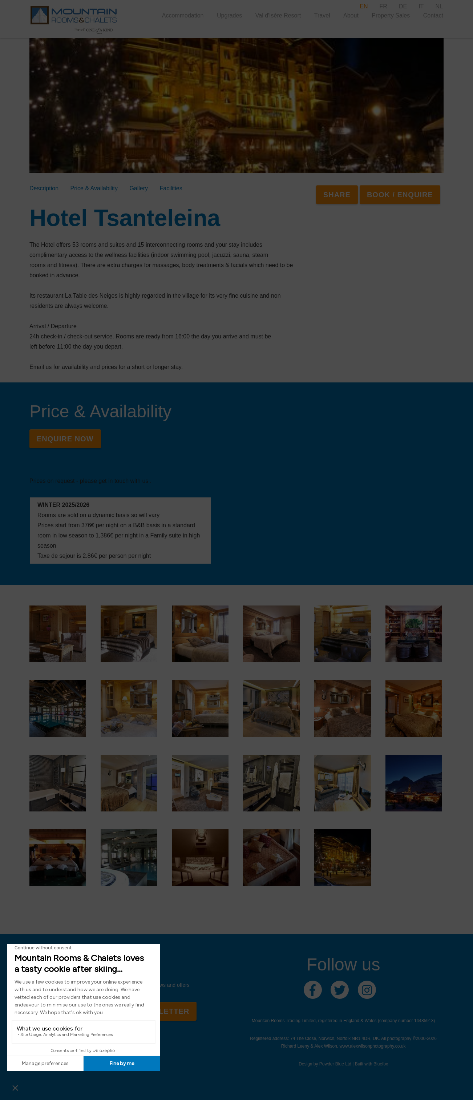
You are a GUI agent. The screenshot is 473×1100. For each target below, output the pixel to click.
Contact (433, 15)
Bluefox (380, 1064)
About (351, 15)
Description (43, 188)
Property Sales (391, 15)
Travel (322, 15)
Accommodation (183, 15)
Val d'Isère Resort (278, 15)
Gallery (138, 188)
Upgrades (229, 15)
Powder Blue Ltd (335, 1064)
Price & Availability (93, 188)
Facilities (171, 188)
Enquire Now (65, 439)
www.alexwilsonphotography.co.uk (373, 1046)
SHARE (337, 195)
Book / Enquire (400, 195)
